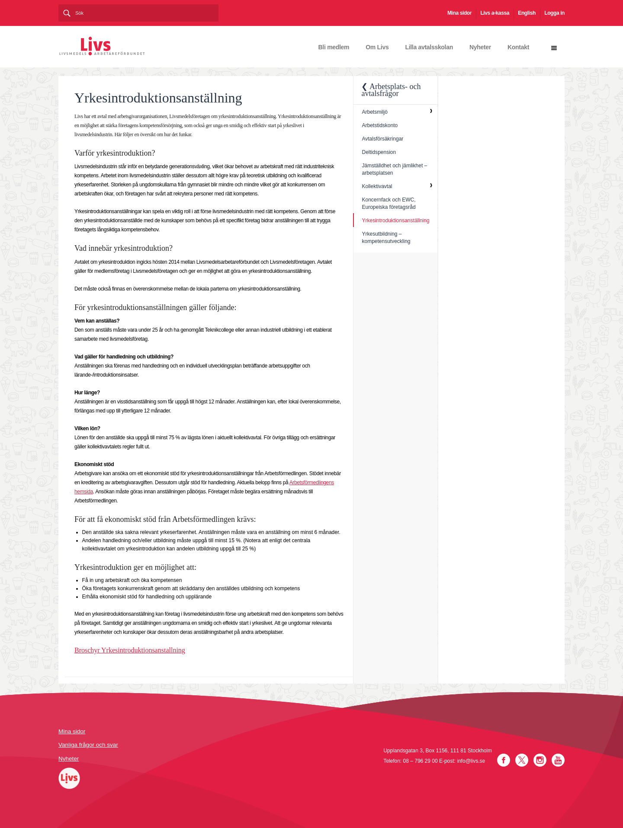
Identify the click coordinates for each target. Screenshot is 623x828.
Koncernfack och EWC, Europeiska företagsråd (388, 203)
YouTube (558, 760)
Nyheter (480, 47)
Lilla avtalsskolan (429, 47)
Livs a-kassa (494, 13)
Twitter (521, 760)
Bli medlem (334, 47)
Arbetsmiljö (374, 112)
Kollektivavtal (377, 186)
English (527, 13)
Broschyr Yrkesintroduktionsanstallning (129, 650)
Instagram (539, 760)
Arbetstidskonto (380, 125)
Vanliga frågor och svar (88, 745)
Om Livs (377, 47)
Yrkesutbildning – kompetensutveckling (386, 237)
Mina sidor (459, 13)
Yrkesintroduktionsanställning (395, 220)
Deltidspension (379, 152)
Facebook (503, 760)
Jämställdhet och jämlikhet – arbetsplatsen (394, 169)
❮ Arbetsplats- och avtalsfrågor (391, 90)
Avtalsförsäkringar (382, 139)
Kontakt (518, 47)
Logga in (554, 13)
